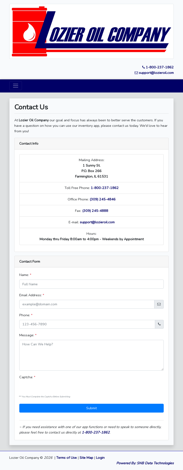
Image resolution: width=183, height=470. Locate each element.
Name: (25, 274)
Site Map (86, 457)
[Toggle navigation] (15, 85)
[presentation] (46, 387)
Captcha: (27, 377)
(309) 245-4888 (95, 210)
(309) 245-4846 (103, 199)
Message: (27, 335)
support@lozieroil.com (154, 72)
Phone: (25, 315)
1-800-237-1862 (158, 67)
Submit (91, 408)
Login (100, 457)
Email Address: (31, 295)
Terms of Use (66, 457)
